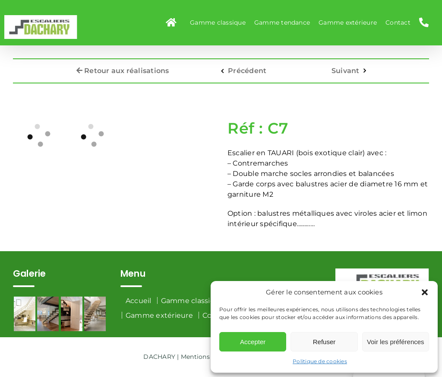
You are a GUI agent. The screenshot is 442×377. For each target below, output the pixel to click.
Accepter (252, 341)
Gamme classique (192, 301)
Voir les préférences (395, 341)
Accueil (139, 301)
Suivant (346, 67)
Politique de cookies (320, 361)
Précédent (247, 67)
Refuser (324, 341)
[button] (424, 292)
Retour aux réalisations (122, 67)
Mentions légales (207, 357)
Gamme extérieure (159, 315)
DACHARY (159, 357)
